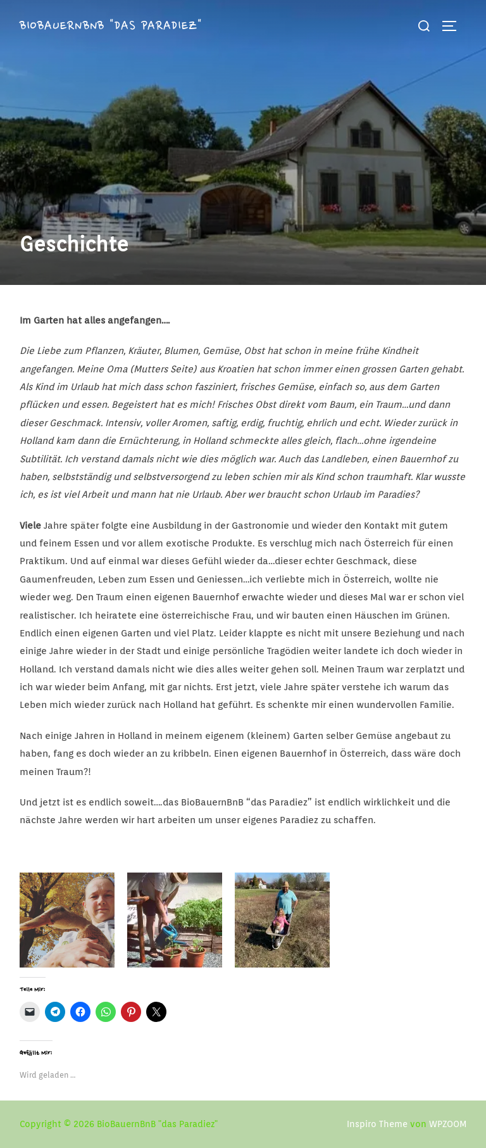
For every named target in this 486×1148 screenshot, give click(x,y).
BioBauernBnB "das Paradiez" (115, 25)
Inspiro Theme (377, 1124)
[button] (243, 142)
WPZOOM (447, 1124)
